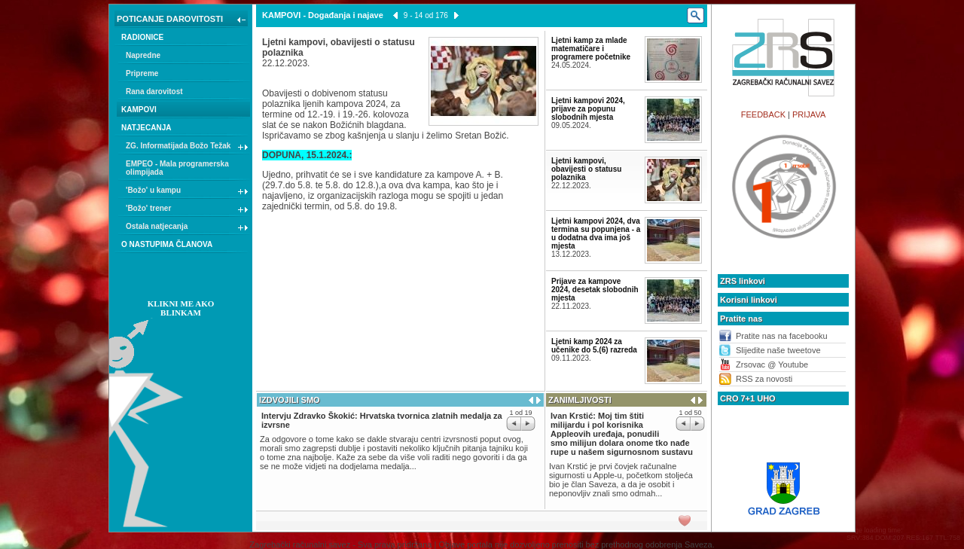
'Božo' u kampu (187, 192)
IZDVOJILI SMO (289, 399)
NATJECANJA (146, 128)
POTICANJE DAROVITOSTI (183, 20)
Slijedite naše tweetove (778, 350)
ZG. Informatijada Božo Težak (187, 148)
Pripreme (142, 73)
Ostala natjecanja (187, 228)
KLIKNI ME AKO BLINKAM (181, 308)
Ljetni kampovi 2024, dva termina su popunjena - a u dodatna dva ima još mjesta (595, 233)
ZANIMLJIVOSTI (580, 399)
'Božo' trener (187, 210)
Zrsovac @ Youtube (772, 364)
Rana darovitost (154, 91)
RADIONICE (142, 37)
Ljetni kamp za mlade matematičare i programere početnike (590, 48)
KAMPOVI (139, 109)
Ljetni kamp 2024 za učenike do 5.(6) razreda (594, 345)
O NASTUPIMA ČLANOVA (166, 244)
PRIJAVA (808, 114)
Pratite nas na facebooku (782, 335)
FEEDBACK (763, 114)
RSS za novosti (764, 378)
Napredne (143, 55)
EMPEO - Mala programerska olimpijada (177, 168)
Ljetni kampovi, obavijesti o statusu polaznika (586, 169)
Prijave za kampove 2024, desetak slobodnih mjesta (595, 289)
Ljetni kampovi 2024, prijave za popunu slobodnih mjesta (588, 108)
